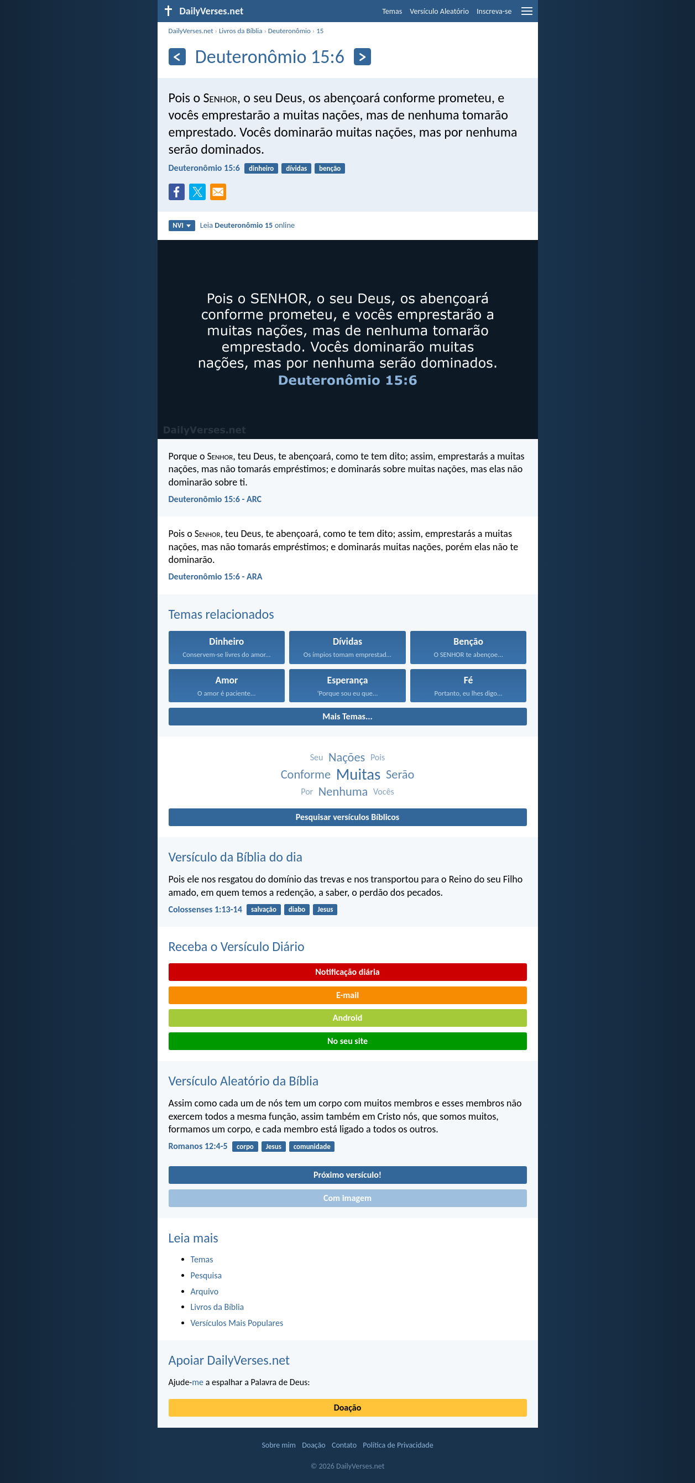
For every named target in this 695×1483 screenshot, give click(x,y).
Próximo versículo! (347, 1174)
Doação (348, 1407)
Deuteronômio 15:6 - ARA (216, 576)
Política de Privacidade (398, 1445)
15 (319, 31)
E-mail (347, 995)
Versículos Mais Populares (237, 1323)
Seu (316, 757)
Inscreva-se (494, 11)
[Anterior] (177, 56)
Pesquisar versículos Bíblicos (347, 817)
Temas (392, 11)
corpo (245, 1146)
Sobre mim (279, 1445)
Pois (377, 757)
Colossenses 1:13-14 (205, 909)
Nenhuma (343, 791)
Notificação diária (347, 972)
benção (330, 168)
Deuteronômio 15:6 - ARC (215, 499)
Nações (346, 757)
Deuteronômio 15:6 (204, 168)
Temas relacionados (221, 614)
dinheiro (261, 168)
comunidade (312, 1146)
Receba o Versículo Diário (237, 946)
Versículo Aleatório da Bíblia (244, 1081)
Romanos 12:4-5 (198, 1146)
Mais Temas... (347, 716)
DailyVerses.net (191, 31)
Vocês (383, 791)
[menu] (527, 15)
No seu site (347, 1041)
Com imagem (347, 1198)
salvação (263, 909)
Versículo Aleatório (439, 11)
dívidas (296, 168)
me (197, 1382)
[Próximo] (362, 56)
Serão (400, 774)
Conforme (306, 774)
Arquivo (205, 1291)
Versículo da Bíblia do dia (236, 857)
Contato (344, 1445)
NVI (182, 225)
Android (347, 1017)
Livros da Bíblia (241, 31)
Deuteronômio (289, 31)
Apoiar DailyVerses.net (229, 1360)
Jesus (325, 909)
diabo (297, 909)
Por (307, 791)
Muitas (358, 774)
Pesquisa (206, 1275)
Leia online (247, 225)
